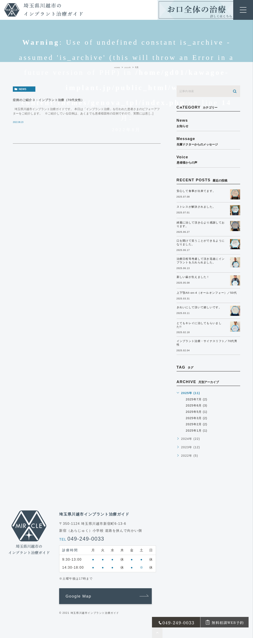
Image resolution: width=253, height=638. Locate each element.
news (22, 89)
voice (208, 159)
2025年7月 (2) (197, 399)
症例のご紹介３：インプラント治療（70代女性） (58, 100)
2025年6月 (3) (197, 405)
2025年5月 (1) (197, 411)
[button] (105, 596)
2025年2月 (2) (197, 424)
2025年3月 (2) (197, 418)
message (208, 141)
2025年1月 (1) (197, 430)
